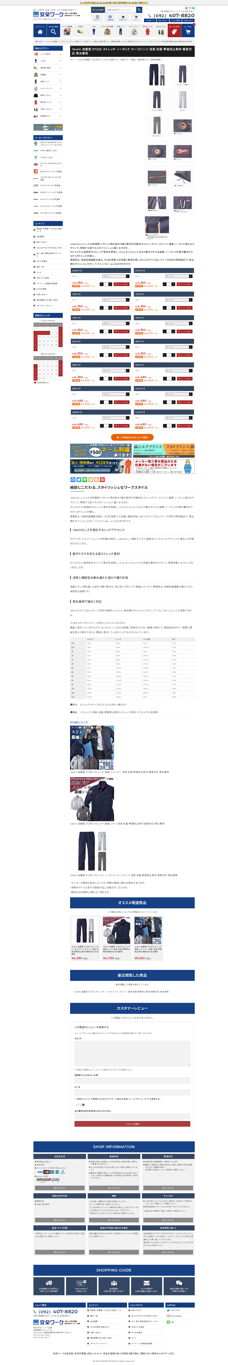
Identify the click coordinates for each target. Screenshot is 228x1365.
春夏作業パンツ (104, 41)
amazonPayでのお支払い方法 (49, 247)
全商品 (95, 41)
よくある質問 (175, 20)
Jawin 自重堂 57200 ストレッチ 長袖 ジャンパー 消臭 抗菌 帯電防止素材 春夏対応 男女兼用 (119, 772)
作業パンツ (88, 41)
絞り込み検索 (98, 10)
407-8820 (173, 15)
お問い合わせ (188, 20)
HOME (40, 41)
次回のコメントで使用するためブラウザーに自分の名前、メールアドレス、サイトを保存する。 (119, 1098)
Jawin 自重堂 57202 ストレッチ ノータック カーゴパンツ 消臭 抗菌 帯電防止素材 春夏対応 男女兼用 (124, 875)
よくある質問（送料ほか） (100, 1327)
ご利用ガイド (150, 20)
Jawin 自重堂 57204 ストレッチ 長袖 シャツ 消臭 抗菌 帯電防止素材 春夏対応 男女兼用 (117, 823)
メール (77, 1086)
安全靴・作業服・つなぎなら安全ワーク (49, 229)
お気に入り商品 (42, 278)
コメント (78, 1038)
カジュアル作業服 (51, 41)
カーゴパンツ (62, 41)
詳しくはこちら (60, 1188)
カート (38, 272)
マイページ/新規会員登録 (46, 283)
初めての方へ (163, 20)
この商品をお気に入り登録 (134, 437)
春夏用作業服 (116, 41)
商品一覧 (40, 266)
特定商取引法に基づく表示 (47, 300)
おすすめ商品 (41, 261)
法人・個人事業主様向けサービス (48, 254)
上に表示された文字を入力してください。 (93, 1110)
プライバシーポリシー (45, 305)
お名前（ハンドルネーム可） (86, 1075)
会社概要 (40, 236)
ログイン (50, 19)
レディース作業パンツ (75, 41)
